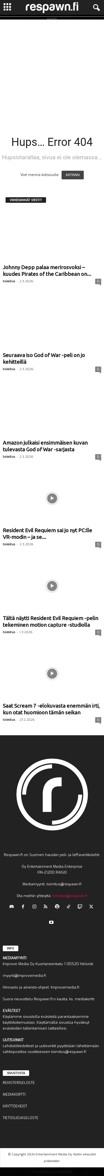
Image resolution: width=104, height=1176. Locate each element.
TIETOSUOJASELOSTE (21, 1117)
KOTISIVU (73, 175)
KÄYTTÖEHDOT (15, 1106)
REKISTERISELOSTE (19, 1082)
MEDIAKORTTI (14, 1094)
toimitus (9, 281)
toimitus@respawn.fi (69, 895)
